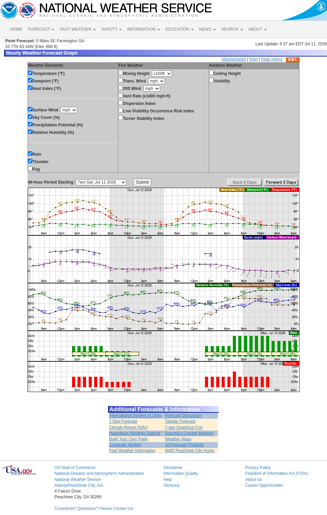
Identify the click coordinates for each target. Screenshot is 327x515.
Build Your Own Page (128, 439)
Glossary (171, 485)
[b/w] (253, 59)
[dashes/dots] (234, 59)
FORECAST (41, 29)
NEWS (207, 29)
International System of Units (135, 415)
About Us (253, 479)
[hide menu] (271, 59)
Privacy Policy (258, 467)
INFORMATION (143, 29)
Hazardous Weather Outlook (134, 433)
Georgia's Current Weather (189, 433)
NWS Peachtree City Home (189, 450)
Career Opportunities (264, 485)
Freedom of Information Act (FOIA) (276, 473)
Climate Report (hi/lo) (128, 427)
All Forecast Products (184, 444)
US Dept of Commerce (75, 467)
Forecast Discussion (183, 415)
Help (168, 479)
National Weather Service (77, 479)
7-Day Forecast (123, 421)
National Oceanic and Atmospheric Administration (99, 473)
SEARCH (232, 29)
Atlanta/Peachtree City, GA (78, 485)
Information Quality (181, 473)
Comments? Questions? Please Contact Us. (94, 508)
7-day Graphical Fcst (184, 427)
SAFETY (111, 29)
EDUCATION (180, 29)
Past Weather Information (132, 450)
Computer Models (125, 444)
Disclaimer (173, 467)
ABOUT (257, 29)
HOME (16, 29)
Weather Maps (178, 439)
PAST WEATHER (78, 29)
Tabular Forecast (180, 421)
